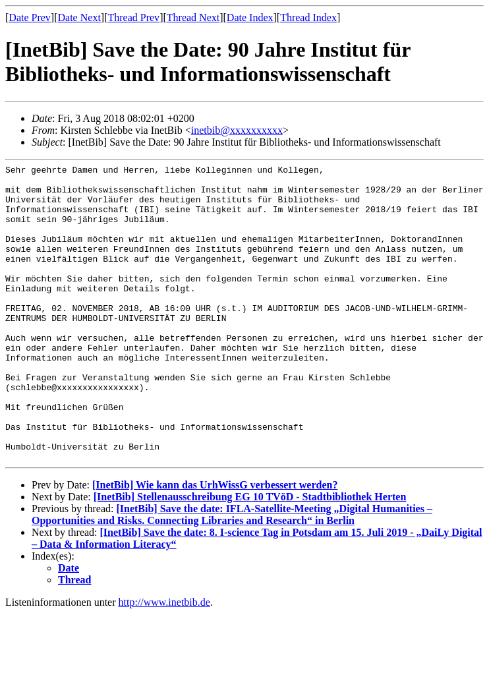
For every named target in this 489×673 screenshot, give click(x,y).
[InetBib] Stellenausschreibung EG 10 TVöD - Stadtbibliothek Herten (250, 556)
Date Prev (30, 17)
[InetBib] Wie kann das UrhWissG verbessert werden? (214, 544)
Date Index (250, 17)
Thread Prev (133, 17)
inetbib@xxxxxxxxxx (237, 130)
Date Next (79, 17)
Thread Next (193, 17)
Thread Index (308, 17)
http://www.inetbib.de (164, 661)
